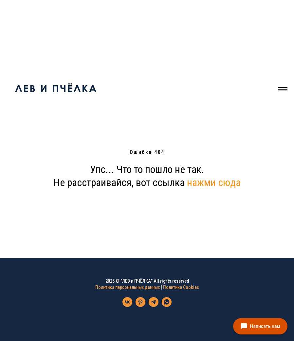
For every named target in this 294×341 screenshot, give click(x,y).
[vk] (127, 305)
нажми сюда (214, 182)
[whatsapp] (167, 305)
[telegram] (153, 305)
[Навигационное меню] (282, 89)
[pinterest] (140, 305)
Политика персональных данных (127, 287)
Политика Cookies (181, 287)
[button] (260, 326)
